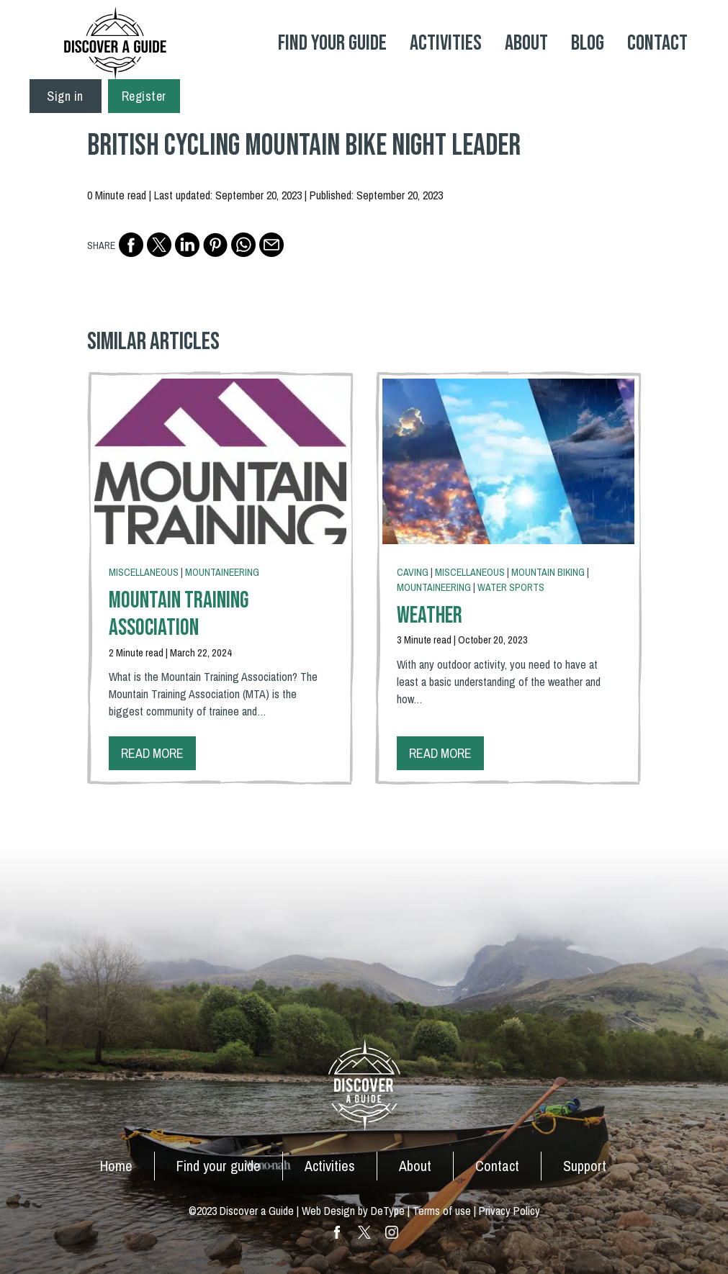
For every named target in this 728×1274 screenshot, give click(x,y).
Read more (152, 753)
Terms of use (442, 1211)
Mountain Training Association (178, 614)
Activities (446, 43)
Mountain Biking (548, 572)
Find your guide (218, 1165)
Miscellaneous (144, 572)
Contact (657, 43)
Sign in (65, 96)
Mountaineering (222, 572)
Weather (429, 616)
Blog (587, 43)
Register (144, 96)
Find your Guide (332, 43)
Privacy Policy (509, 1211)
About (526, 43)
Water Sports (510, 587)
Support (584, 1165)
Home (116, 1165)
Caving (412, 572)
